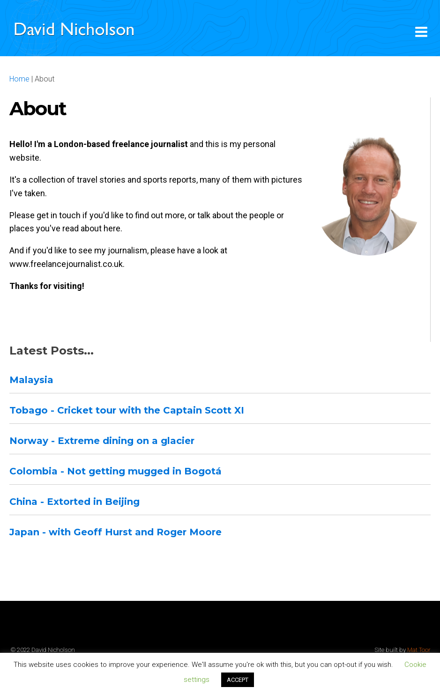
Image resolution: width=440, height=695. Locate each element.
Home (19, 78)
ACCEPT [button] (237, 679)
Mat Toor (419, 649)
